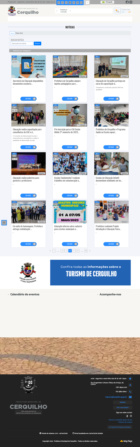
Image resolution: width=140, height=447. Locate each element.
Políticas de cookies (125, 422)
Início (12, 33)
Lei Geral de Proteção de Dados (120, 427)
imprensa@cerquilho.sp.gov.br (116, 397)
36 (86, 251)
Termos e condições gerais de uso (120, 420)
